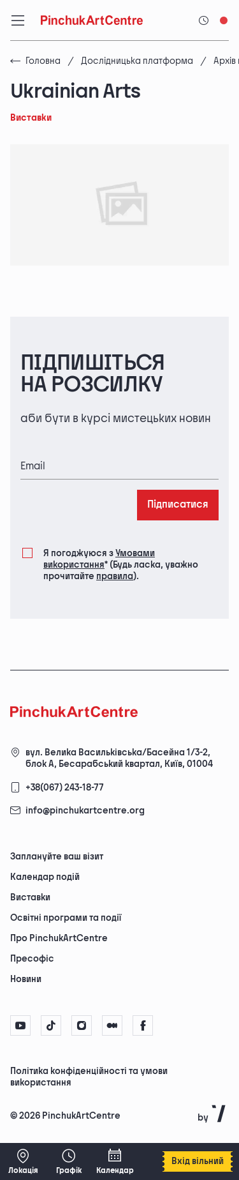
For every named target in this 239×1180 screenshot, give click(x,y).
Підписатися (177, 505)
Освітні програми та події (65, 917)
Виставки (30, 897)
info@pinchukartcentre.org (85, 810)
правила (114, 576)
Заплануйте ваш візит (56, 856)
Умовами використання (99, 559)
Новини (25, 979)
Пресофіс (32, 958)
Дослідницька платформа (137, 61)
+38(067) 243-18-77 (64, 787)
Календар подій (45, 877)
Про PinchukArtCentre (59, 938)
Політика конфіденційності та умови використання (89, 1077)
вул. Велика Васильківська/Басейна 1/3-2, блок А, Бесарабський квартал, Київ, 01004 (119, 758)
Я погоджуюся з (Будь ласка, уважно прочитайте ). (120, 564)
